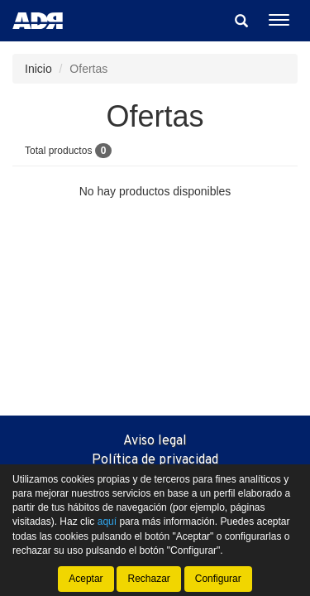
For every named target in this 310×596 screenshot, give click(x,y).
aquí (107, 521)
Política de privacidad (155, 460)
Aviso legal (155, 441)
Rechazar (148, 578)
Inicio (38, 68)
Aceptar (86, 578)
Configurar (218, 578)
